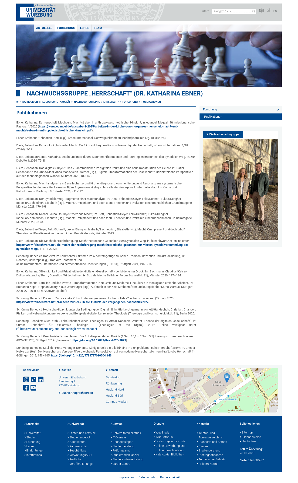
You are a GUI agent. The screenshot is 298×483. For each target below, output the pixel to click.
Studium (30, 438)
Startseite (31, 424)
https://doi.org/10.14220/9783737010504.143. (81, 355)
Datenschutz (147, 477)
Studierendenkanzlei (125, 455)
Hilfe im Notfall (207, 464)
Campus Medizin (117, 401)
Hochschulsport (122, 442)
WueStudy (161, 433)
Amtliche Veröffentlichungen (81, 462)
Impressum (126, 477)
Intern (205, 11)
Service (116, 424)
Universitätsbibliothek (126, 433)
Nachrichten (76, 442)
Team (98, 28)
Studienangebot (79, 438)
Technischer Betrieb (211, 460)
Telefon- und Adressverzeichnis (210, 435)
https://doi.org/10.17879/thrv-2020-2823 (99, 340)
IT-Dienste (118, 438)
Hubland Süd (114, 395)
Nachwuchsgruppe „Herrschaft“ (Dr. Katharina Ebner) (115, 93)
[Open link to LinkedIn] (41, 380)
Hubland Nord (115, 389)
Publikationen (151, 101)
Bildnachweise (250, 437)
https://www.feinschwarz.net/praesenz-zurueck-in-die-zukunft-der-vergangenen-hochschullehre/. (82, 302)
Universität (32, 433)
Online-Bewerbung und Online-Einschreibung (169, 448)
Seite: (243, 460)
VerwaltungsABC (79, 455)
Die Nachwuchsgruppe (224, 134)
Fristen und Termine (82, 433)
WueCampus (163, 437)
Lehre (84, 28)
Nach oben (248, 442)
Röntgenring (114, 383)
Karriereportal (77, 446)
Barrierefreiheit (170, 477)
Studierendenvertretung (127, 460)
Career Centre (120, 464)
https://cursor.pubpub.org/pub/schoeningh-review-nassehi (58, 329)
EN (275, 11)
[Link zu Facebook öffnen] (26, 388)
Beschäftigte (77, 451)
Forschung (66, 28)
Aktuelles (44, 28)
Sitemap (246, 433)
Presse (202, 446)
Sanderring (113, 377)
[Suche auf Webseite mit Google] (234, 11)
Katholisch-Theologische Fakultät (46, 101)
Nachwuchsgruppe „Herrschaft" (96, 101)
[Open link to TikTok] (33, 380)
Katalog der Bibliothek (169, 455)
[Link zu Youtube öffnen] (33, 388)
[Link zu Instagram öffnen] (26, 380)
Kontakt (66, 370)
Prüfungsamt (120, 451)
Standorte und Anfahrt (212, 442)
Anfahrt (113, 370)
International (33, 455)
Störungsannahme (210, 455)
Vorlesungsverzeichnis (169, 442)
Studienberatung (122, 446)
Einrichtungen (34, 451)
